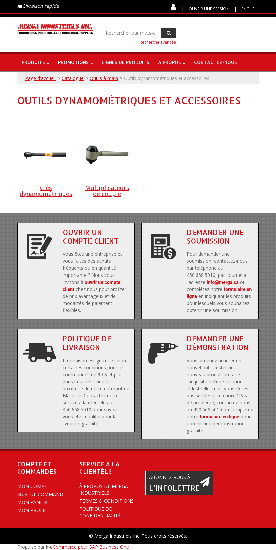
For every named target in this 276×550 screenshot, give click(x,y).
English (249, 8)
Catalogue (73, 78)
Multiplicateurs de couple (107, 191)
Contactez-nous (215, 62)
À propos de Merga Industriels (103, 489)
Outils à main (104, 78)
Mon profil (32, 510)
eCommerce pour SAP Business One (89, 547)
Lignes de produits (125, 62)
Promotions (75, 62)
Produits (35, 62)
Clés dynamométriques (46, 191)
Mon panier (32, 502)
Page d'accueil (40, 78)
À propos (171, 62)
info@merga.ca (223, 282)
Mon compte (33, 486)
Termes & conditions (106, 501)
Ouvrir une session (209, 8)
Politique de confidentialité (100, 512)
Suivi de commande (41, 494)
